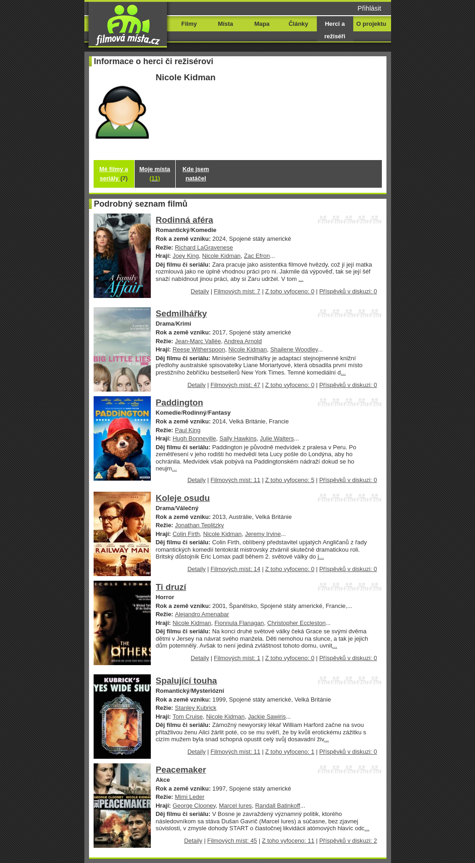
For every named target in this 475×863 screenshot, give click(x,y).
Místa (225, 23)
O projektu (371, 23)
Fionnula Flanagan (239, 622)
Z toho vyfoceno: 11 (288, 840)
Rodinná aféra (185, 220)
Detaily (200, 291)
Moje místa (154, 174)
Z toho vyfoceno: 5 (290, 479)
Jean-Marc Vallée (198, 341)
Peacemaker (181, 769)
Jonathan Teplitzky (199, 525)
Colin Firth (186, 533)
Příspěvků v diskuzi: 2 (348, 840)
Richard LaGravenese (204, 247)
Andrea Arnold (243, 341)
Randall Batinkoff (277, 805)
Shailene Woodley (294, 349)
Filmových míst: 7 (237, 291)
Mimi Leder (189, 796)
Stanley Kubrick (195, 707)
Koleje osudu (183, 498)
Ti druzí (171, 587)
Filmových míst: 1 (237, 658)
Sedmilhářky (181, 313)
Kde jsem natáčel (196, 174)
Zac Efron (257, 255)
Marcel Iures (235, 805)
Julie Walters (277, 438)
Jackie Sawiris (267, 716)
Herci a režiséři (334, 30)
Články (298, 23)
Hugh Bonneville (194, 438)
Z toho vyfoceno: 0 (290, 291)
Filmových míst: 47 (236, 384)
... (300, 278)
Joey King (185, 255)
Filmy (189, 23)
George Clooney (193, 805)
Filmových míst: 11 (236, 479)
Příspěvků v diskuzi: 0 (348, 291)
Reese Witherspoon (198, 349)
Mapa (261, 23)
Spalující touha (186, 680)
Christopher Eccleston (296, 622)
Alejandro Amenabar (202, 614)
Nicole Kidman (221, 255)
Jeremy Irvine (263, 533)
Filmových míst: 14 (236, 568)
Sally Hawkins (238, 438)
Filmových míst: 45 (232, 840)
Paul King (187, 430)
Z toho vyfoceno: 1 (290, 751)
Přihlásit (369, 8)
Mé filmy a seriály (113, 174)
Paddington (179, 402)
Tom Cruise (187, 716)
